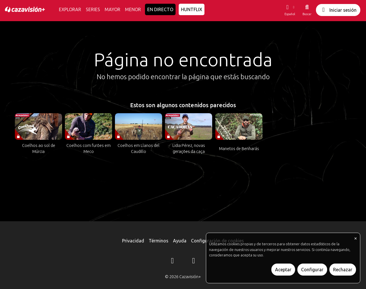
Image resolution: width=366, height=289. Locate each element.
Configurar (312, 269)
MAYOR (112, 9)
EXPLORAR (70, 9)
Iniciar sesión (338, 10)
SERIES (93, 9)
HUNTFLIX (191, 9)
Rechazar (342, 269)
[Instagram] (172, 261)
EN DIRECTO (160, 9)
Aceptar (283, 269)
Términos (158, 240)
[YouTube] (193, 261)
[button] (289, 10)
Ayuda (179, 240)
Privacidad (133, 240)
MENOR (133, 9)
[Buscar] (307, 10)
